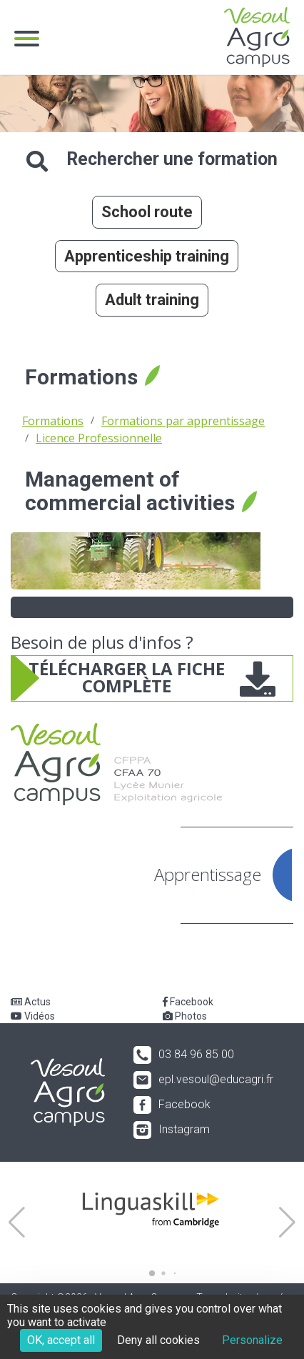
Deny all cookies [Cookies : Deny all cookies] (158, 1340)
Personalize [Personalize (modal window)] (252, 1340)
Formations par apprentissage (183, 421)
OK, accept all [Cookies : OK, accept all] (61, 1340)
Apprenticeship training (146, 256)
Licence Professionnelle (99, 438)
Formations (52, 421)
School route (147, 212)
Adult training (152, 300)
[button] (16, 1222)
